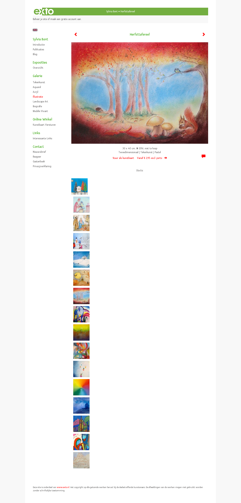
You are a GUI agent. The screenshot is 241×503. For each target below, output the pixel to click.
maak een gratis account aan (65, 19)
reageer (37, 156)
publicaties (38, 49)
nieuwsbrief (39, 152)
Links (36, 133)
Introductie (39, 44)
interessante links (42, 138)
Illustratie (38, 96)
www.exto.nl (63, 487)
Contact (38, 147)
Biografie (37, 106)
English (35, 30)
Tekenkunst (39, 82)
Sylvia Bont (112, 11)
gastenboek (39, 161)
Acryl (35, 92)
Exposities (40, 63)
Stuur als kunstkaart (140, 158)
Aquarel (37, 87)
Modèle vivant (40, 111)
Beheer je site (40, 19)
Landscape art (40, 101)
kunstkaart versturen (44, 124)
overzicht (38, 67)
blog (35, 54)
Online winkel (42, 119)
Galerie (37, 76)
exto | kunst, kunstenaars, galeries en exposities (44, 11)
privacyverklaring (42, 166)
